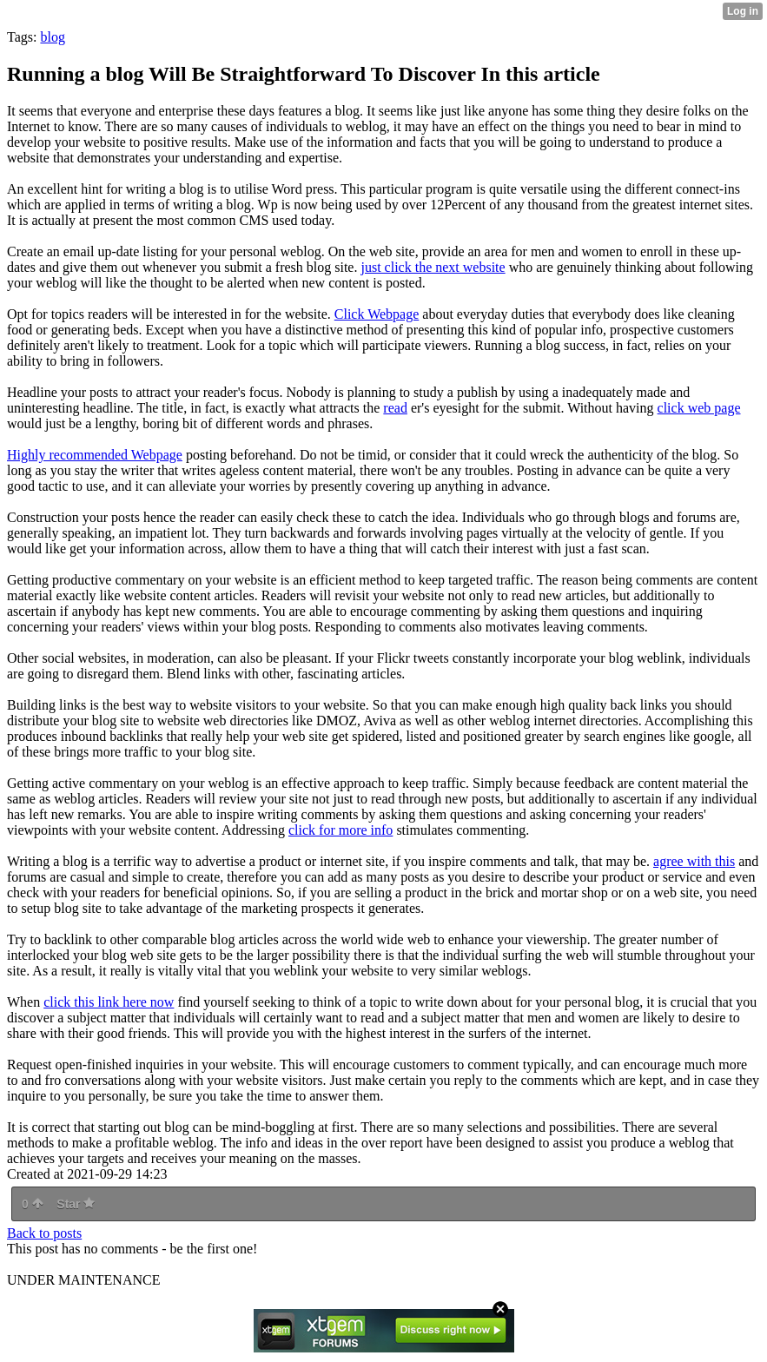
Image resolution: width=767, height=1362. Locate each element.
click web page (699, 407)
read (395, 407)
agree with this (694, 861)
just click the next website (432, 267)
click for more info (340, 830)
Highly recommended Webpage (94, 454)
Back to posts (44, 1233)
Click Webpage (377, 314)
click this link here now (108, 1002)
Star (75, 1204)
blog (52, 37)
